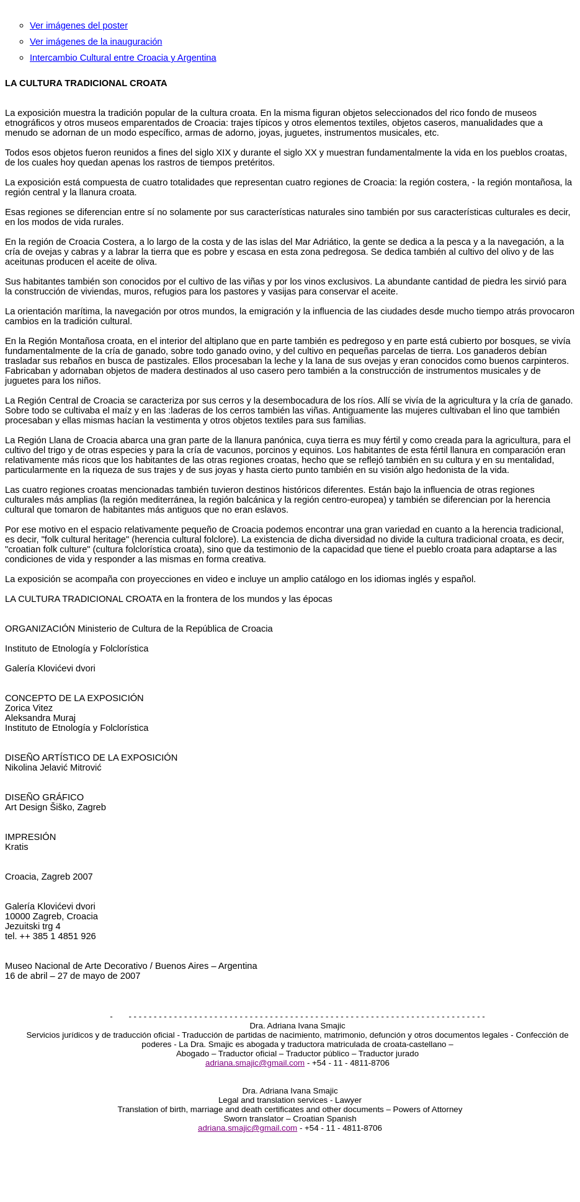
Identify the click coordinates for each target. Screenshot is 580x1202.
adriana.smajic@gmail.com (255, 1062)
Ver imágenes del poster (79, 25)
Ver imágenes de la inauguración (96, 41)
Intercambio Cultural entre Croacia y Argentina (123, 58)
